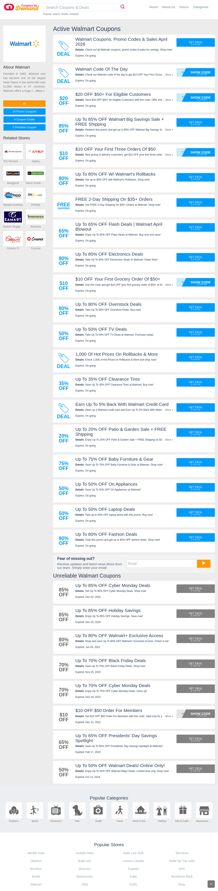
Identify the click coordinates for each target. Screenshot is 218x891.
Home (153, 7)
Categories (200, 7)
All (24, 103)
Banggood (13, 183)
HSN (85, 884)
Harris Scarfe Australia (36, 183)
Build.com (84, 861)
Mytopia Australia (13, 204)
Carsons (35, 248)
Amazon (74, 14)
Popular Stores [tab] (109, 844)
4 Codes (24, 119)
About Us (168, 7)
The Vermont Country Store (13, 161)
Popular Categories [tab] (109, 797)
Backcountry (84, 876)
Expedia (133, 869)
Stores (184, 7)
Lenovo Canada (133, 861)
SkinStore (181, 853)
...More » (168, 74)
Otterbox (36, 861)
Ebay (182, 884)
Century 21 (13, 248)
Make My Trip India (182, 861)
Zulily (133, 876)
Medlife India (36, 853)
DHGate (35, 204)
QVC (182, 869)
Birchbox (36, 869)
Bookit (36, 876)
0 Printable (24, 127)
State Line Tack (133, 853)
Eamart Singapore (13, 226)
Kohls (65, 14)
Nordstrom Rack (182, 876)
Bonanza (36, 226)
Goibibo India (84, 853)
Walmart (36, 884)
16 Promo (24, 111)
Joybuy (36, 161)
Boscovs (84, 869)
